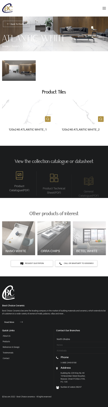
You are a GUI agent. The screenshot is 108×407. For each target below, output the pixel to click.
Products (6, 341)
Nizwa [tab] (60, 344)
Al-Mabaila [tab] (62, 350)
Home (5, 46)
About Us (6, 336)
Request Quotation (32, 263)
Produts (16, 46)
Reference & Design (11, 347)
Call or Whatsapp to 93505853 (76, 263)
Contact (6, 358)
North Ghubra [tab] (63, 339)
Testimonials (8, 352)
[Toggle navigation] (104, 8)
